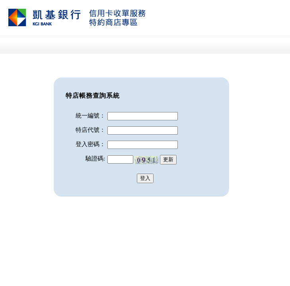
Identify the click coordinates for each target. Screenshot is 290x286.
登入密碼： (90, 144)
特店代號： (90, 130)
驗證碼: (95, 158)
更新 (168, 159)
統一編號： (90, 115)
